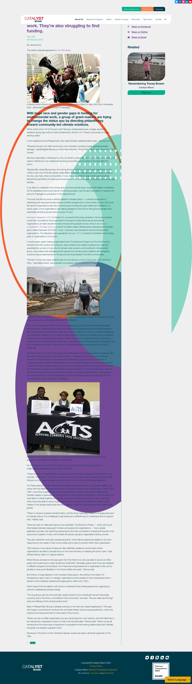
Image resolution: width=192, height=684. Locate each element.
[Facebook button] (180, 1)
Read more (153, 92)
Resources (135, 19)
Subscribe (159, 9)
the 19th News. (64, 50)
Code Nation (94, 673)
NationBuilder (109, 673)
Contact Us (147, 9)
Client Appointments (131, 9)
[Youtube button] (190, 1)
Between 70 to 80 (76, 233)
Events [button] (108, 19)
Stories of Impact (121, 19)
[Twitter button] (176, 1)
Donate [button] (158, 19)
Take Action (147, 19)
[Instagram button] (183, 1)
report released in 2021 (41, 217)
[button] (165, 19)
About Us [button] (80, 19)
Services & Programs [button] (94, 19)
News (33, 643)
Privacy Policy (96, 666)
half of (81, 132)
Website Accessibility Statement (102, 669)
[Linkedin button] (187, 1)
